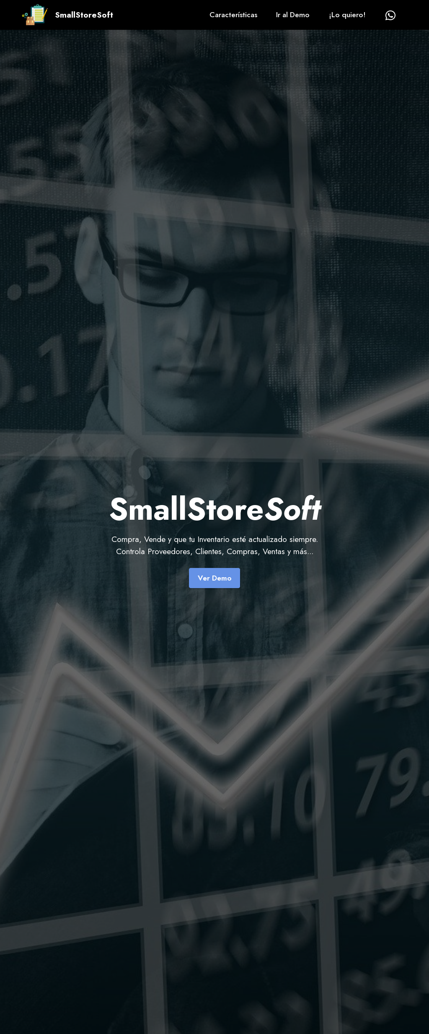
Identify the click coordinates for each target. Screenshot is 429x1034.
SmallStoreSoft (84, 15)
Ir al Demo (293, 14)
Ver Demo (215, 578)
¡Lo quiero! (347, 14)
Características (233, 14)
